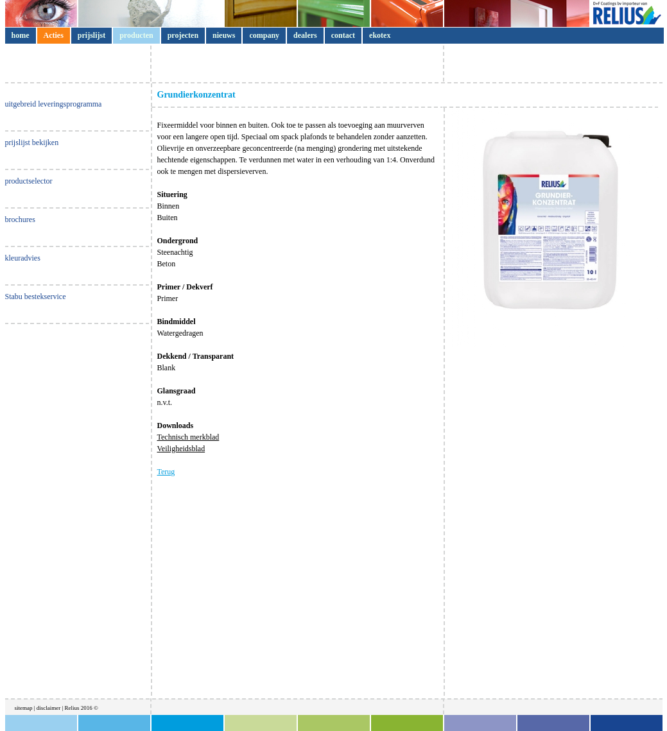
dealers (305, 35)
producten (136, 35)
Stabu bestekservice (35, 296)
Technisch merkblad (188, 437)
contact (343, 35)
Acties (54, 35)
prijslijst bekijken (32, 142)
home (21, 35)
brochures (20, 219)
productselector (29, 180)
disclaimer (49, 708)
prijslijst (91, 35)
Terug (166, 471)
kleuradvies (22, 258)
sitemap (24, 708)
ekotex (379, 35)
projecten (183, 35)
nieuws (223, 35)
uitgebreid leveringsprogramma (53, 103)
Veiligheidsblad (181, 448)
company (264, 35)
